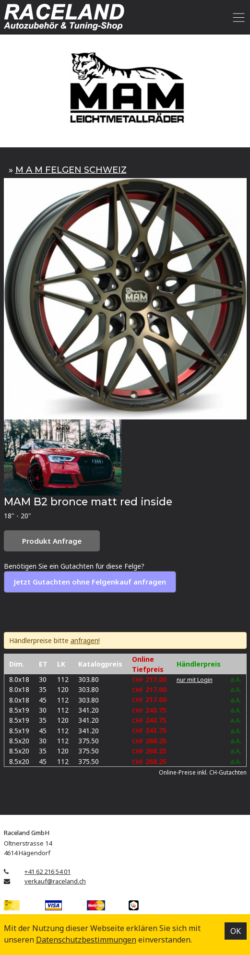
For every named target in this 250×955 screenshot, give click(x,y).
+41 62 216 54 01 (47, 871)
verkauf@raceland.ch (55, 881)
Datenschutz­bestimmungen (86, 939)
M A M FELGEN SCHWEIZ (71, 170)
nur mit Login (195, 680)
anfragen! (85, 640)
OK (235, 931)
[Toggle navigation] (237, 17)
